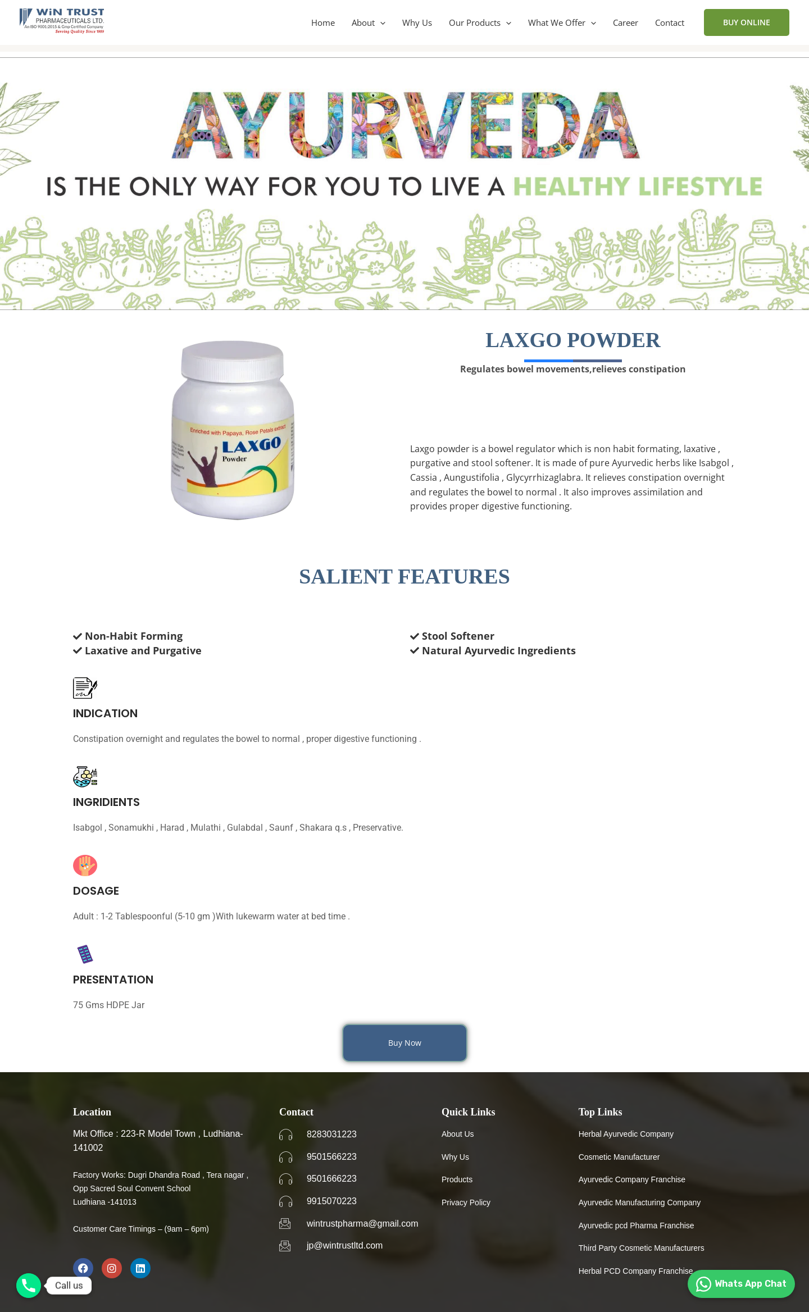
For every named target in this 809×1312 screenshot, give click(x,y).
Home (323, 22)
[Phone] (28, 1285)
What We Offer (562, 22)
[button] (380, 22)
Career (625, 22)
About (368, 22)
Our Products (480, 22)
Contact (669, 22)
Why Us (417, 22)
